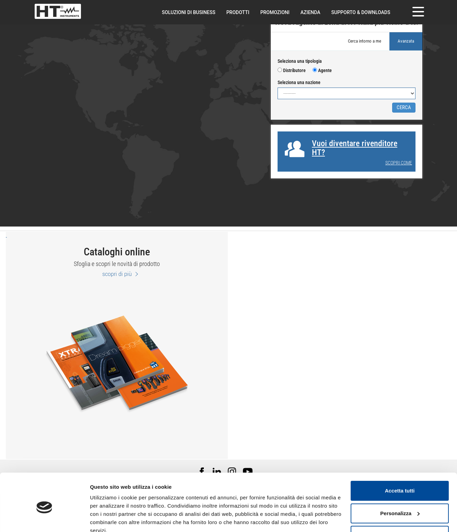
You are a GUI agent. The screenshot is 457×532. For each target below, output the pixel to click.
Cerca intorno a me (364, 41)
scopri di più (117, 274)
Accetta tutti (400, 460)
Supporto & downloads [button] (360, 12)
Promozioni (275, 12)
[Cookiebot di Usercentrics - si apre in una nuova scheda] (44, 518)
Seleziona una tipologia (300, 61)
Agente (322, 70)
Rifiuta (400, 505)
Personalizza (400, 482)
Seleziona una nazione (299, 82)
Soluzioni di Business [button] (188, 12)
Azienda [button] (310, 12)
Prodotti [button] (237, 12)
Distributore (292, 70)
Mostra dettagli (108, 518)
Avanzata (406, 41)
